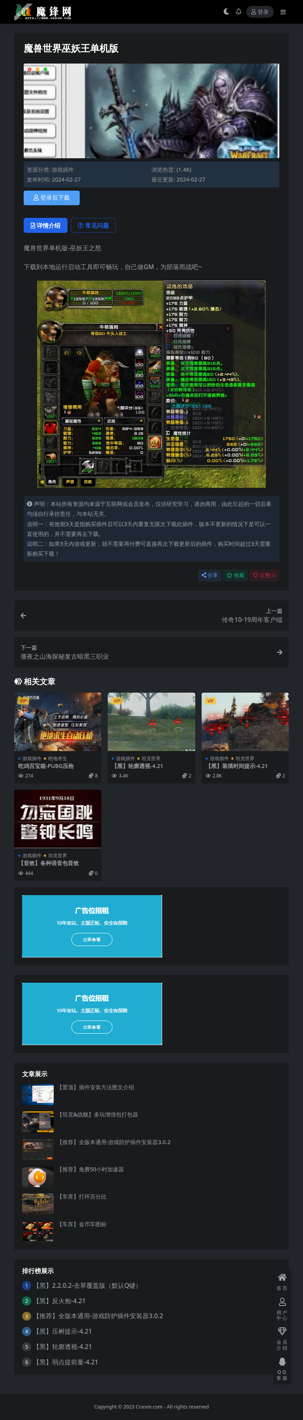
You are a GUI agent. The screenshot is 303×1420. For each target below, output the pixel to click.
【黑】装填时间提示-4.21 (237, 766)
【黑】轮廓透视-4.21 (137, 766)
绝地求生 (57, 758)
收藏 (235, 575)
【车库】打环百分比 (82, 1196)
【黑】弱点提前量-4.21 (65, 1362)
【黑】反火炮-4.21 (59, 1300)
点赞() (264, 575)
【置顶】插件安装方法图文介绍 (95, 1087)
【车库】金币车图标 (82, 1224)
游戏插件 (63, 169)
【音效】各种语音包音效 (48, 863)
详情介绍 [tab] (45, 225)
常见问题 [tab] (93, 225)
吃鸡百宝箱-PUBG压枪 (46, 766)
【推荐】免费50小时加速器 (90, 1169)
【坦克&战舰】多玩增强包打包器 (97, 1114)
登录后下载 (52, 198)
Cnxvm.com (149, 1406)
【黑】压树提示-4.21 (62, 1331)
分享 (210, 575)
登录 (260, 12)
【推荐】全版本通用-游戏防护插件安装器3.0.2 (113, 1142)
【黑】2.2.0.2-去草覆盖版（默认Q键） (87, 1285)
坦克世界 (151, 758)
